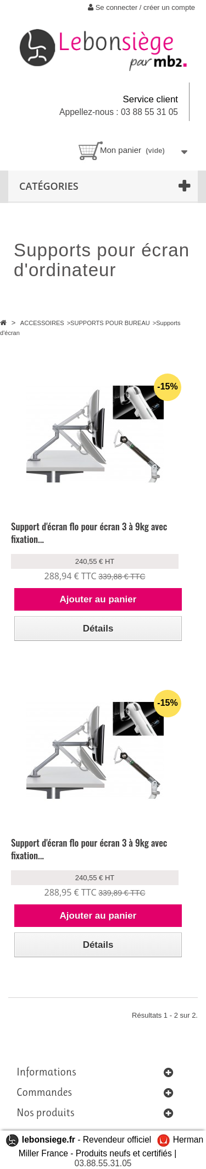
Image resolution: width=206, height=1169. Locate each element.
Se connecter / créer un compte (141, 7)
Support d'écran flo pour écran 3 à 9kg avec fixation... (89, 532)
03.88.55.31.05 (102, 1163)
